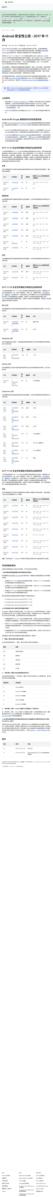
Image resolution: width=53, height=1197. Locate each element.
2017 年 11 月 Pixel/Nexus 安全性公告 (21, 88)
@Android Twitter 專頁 (25, 1175)
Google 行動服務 (37, 137)
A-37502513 (15, 277)
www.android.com (41, 1183)
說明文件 (4, 7)
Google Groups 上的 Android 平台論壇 (26, 1186)
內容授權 (22, 762)
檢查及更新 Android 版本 (15, 576)
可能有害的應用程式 (12, 137)
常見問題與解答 (11, 108)
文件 (8, 30)
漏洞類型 (12, 155)
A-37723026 (15, 271)
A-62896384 (15, 218)
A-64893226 (15, 236)
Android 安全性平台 (13, 123)
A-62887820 (15, 212)
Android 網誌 (22, 1181)
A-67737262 (15, 505)
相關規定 (4, 1178)
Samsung (32, 730)
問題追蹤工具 (39, 1191)
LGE (37, 730)
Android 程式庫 (6, 1175)
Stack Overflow (40, 1188)
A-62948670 (15, 247)
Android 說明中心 (40, 1175)
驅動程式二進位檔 (6, 1188)
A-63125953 (15, 224)
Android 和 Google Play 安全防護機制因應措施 (34, 80)
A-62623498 (15, 182)
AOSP (3, 30)
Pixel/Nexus (44, 730)
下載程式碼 (5, 1181)
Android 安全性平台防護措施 (17, 78)
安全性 (12, 30)
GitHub (4, 1191)
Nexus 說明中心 (40, 1181)
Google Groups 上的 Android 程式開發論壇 (26, 1190)
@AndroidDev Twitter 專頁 (26, 1178)
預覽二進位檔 (5, 1183)
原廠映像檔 (5, 1186)
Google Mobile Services (42, 1186)
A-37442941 (15, 188)
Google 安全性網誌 (24, 1183)
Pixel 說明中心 (39, 1178)
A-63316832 (15, 230)
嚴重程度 (19, 155)
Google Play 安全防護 (26, 123)
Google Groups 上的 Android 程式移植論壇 (26, 1194)
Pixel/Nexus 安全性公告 (20, 102)
